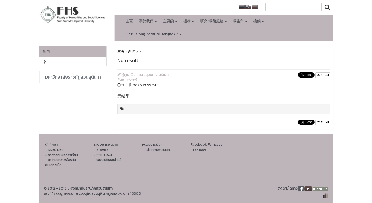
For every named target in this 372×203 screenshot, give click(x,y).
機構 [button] (188, 21)
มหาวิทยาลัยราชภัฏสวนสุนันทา (73, 77)
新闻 (46, 51)
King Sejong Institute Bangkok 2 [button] (154, 34)
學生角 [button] (240, 21)
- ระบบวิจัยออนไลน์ (107, 159)
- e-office (101, 149)
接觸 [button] (258, 21)
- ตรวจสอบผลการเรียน (61, 154)
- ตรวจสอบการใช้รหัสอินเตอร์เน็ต (60, 162)
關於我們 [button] (148, 21)
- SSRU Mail (54, 149)
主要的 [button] (170, 21)
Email (323, 75)
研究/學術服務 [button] (213, 21)
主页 (121, 51)
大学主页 (224, 7)
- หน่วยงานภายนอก (156, 149)
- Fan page (199, 149)
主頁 (129, 21)
